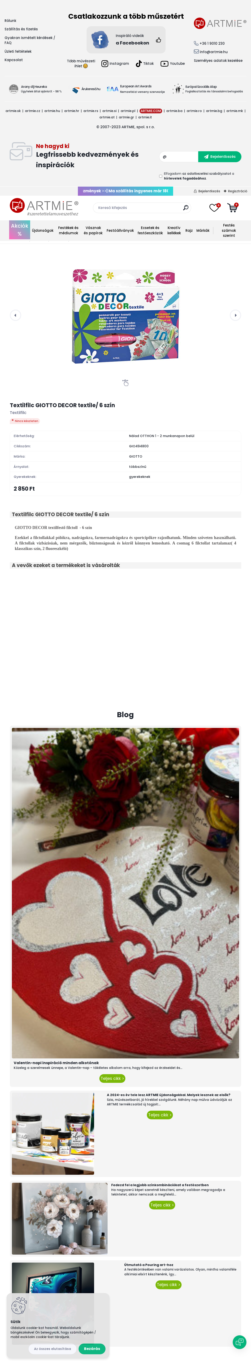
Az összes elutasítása (52, 1349)
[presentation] (15, 315)
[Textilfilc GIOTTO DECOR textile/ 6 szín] (125, 315)
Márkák (202, 230)
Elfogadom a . (199, 176)
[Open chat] (239, 1342)
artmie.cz (32, 111)
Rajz (189, 230)
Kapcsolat (14, 59)
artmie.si (109, 111)
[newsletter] (219, 156)
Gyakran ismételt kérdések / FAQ (30, 40)
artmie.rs (90, 111)
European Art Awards (135, 86)
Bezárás (92, 1348)
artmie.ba (174, 111)
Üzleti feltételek (18, 51)
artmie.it (145, 117)
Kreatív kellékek (174, 230)
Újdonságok (42, 230)
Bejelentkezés (209, 191)
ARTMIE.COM (151, 111)
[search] (185, 209)
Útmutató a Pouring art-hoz (148, 1265)
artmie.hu (52, 111)
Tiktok (145, 63)
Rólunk (10, 20)
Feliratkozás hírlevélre (97, 156)
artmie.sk (13, 111)
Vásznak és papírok (93, 230)
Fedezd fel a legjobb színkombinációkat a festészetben (160, 1185)
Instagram (115, 63)
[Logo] (44, 207)
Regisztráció (237, 191)
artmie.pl (128, 111)
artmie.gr (126, 117)
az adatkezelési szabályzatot (206, 173)
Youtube (173, 64)
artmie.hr (71, 111)
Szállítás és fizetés (21, 29)
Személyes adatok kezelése (218, 60)
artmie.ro (194, 111)
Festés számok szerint (229, 230)
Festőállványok (120, 230)
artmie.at (107, 117)
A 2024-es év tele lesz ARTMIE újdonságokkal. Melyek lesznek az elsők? (168, 1095)
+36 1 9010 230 (212, 43)
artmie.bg (214, 111)
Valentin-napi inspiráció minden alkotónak (56, 1062)
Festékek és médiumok (68, 230)
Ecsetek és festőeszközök (150, 230)
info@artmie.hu (214, 51)
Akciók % (19, 229)
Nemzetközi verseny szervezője (143, 92)
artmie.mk (234, 111)
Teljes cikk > (112, 1078)
